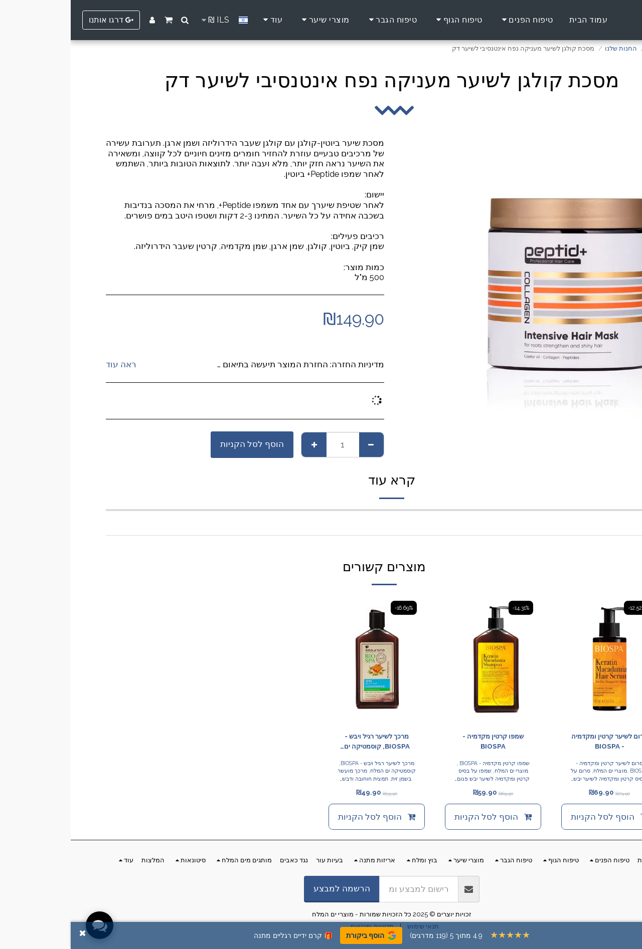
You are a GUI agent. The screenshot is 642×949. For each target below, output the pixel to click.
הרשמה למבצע (271, 888)
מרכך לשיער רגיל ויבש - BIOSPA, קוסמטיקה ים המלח (306, 742)
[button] (114, 20)
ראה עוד (50, 364)
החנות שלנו (550, 48)
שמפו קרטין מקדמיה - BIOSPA (422, 741)
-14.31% (450, 608)
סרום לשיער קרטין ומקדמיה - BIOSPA (539, 741)
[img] (539, 659)
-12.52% (566, 608)
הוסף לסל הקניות (181, 444)
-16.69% (333, 608)
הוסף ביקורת (300, 935)
